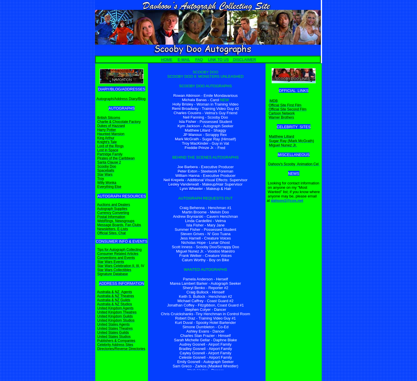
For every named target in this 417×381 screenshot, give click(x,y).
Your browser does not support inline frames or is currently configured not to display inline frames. (205, 219)
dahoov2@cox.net (287, 200)
